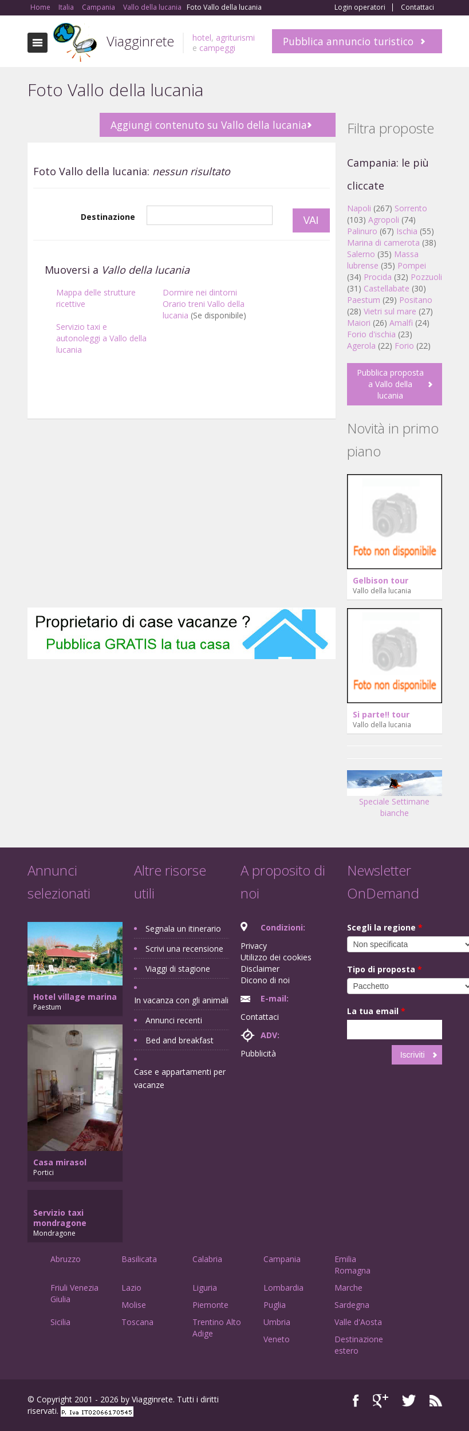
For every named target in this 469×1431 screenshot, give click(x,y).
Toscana (137, 1321)
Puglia (274, 1304)
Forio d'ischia (371, 334)
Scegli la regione (385, 927)
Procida (378, 276)
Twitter (409, 1401)
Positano (415, 299)
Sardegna (351, 1304)
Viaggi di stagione (177, 968)
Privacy (254, 945)
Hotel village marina (75, 996)
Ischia (406, 231)
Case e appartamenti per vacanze (180, 1078)
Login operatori (359, 7)
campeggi (217, 47)
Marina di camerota (383, 242)
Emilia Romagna (352, 1264)
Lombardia (283, 1287)
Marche (348, 1287)
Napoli (359, 208)
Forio (404, 345)
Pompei (411, 265)
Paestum (363, 299)
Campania (282, 1258)
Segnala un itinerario (183, 928)
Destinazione (108, 216)
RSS (435, 1401)
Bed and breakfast (179, 1040)
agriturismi (235, 37)
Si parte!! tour (381, 714)
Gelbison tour (380, 580)
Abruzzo (65, 1258)
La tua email (376, 1011)
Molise (133, 1304)
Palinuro (362, 231)
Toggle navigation (37, 43)
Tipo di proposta (384, 969)
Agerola (361, 345)
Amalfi (401, 322)
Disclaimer (260, 968)
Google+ (380, 1401)
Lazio (131, 1287)
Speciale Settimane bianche (394, 798)
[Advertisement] (181, 516)
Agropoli (383, 219)
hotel (201, 37)
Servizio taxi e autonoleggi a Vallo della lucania (101, 338)
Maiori (359, 322)
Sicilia (60, 1321)
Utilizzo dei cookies (276, 957)
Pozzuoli (426, 276)
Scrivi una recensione (184, 948)
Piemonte (210, 1304)
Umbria (276, 1321)
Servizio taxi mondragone (59, 1217)
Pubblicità (258, 1053)
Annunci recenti (173, 1020)
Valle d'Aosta (358, 1321)
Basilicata (139, 1258)
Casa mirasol (59, 1162)
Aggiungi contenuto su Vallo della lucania (209, 125)
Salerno (361, 254)
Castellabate (386, 288)
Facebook (356, 1401)
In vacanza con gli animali (181, 1000)
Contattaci (417, 7)
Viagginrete (140, 40)
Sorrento (411, 208)
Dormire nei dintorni (200, 292)
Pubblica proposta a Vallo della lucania (390, 384)
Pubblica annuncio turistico (348, 41)
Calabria (207, 1258)
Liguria (204, 1287)
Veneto (276, 1339)
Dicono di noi (265, 980)
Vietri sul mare (390, 311)
